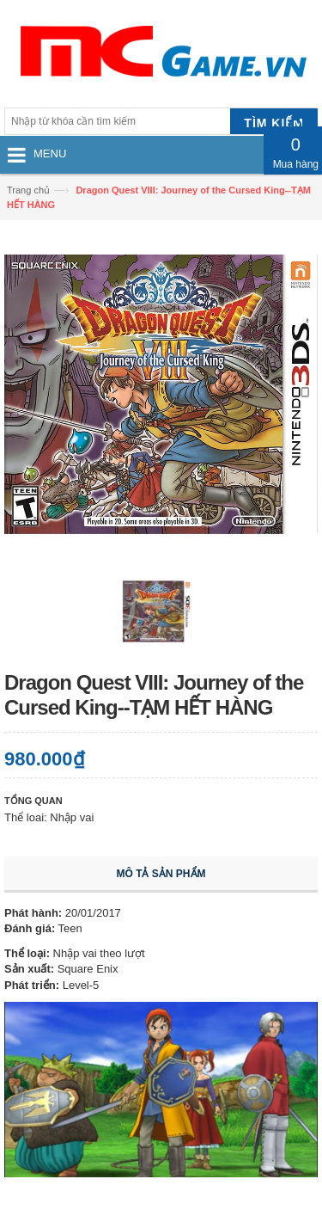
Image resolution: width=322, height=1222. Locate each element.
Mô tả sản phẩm (161, 874)
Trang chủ (28, 190)
